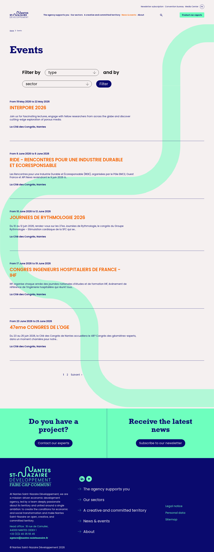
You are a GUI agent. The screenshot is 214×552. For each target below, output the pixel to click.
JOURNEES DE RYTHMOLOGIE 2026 (47, 217)
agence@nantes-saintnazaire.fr (29, 537)
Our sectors (77, 15)
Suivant (77, 374)
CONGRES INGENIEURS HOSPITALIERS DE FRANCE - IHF (65, 272)
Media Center (191, 6)
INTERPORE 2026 (28, 107)
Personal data (175, 513)
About (141, 15)
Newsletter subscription (152, 6)
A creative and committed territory (102, 15)
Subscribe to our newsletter (160, 443)
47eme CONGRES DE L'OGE (39, 327)
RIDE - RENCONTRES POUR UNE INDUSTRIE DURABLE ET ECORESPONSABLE (66, 162)
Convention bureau (174, 6)
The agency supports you (56, 15)
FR (202, 6)
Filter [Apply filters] (103, 83)
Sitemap (171, 519)
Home (12, 31)
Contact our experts (53, 443)
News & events (129, 15)
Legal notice (173, 506)
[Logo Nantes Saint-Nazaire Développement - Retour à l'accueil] (19, 15)
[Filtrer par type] (72, 72)
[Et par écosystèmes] (57, 84)
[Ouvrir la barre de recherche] (162, 15)
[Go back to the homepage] (39, 476)
